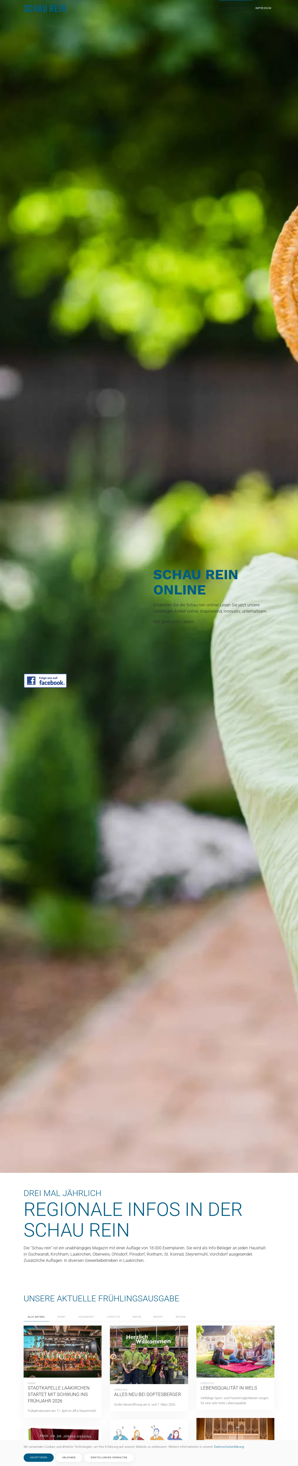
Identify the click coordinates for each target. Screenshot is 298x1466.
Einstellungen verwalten (109, 1457)
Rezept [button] (158, 1317)
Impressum (263, 8)
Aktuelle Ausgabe (235, 8)
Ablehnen (69, 1457)
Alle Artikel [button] (36, 1317)
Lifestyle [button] (113, 1317)
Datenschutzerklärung (229, 1447)
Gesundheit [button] (86, 1317)
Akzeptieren (38, 1457)
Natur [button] (137, 1317)
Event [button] (62, 1317)
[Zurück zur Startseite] (45, 8)
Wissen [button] (181, 1317)
